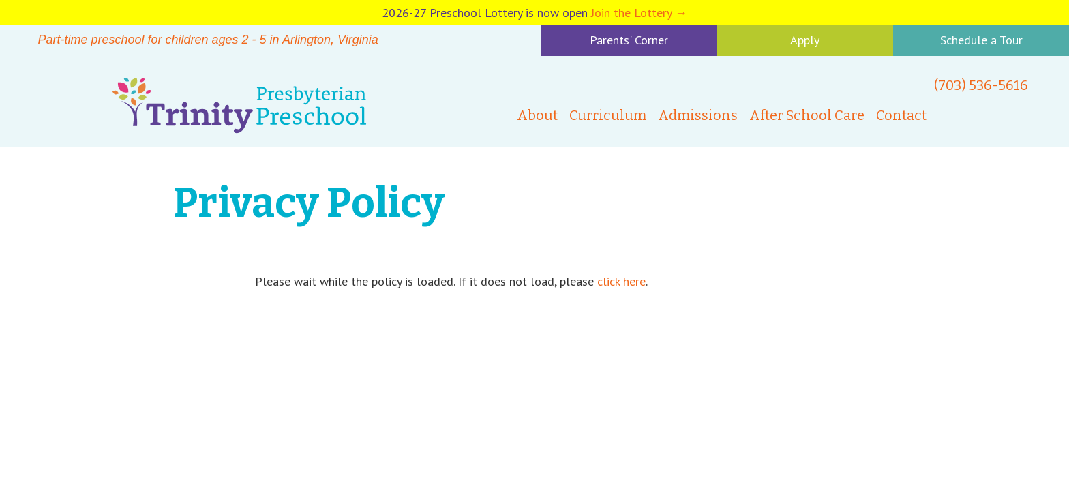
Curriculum (607, 115)
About (537, 115)
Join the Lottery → (639, 12)
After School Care (806, 115)
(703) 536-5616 (981, 85)
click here (621, 281)
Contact (901, 115)
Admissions (698, 115)
